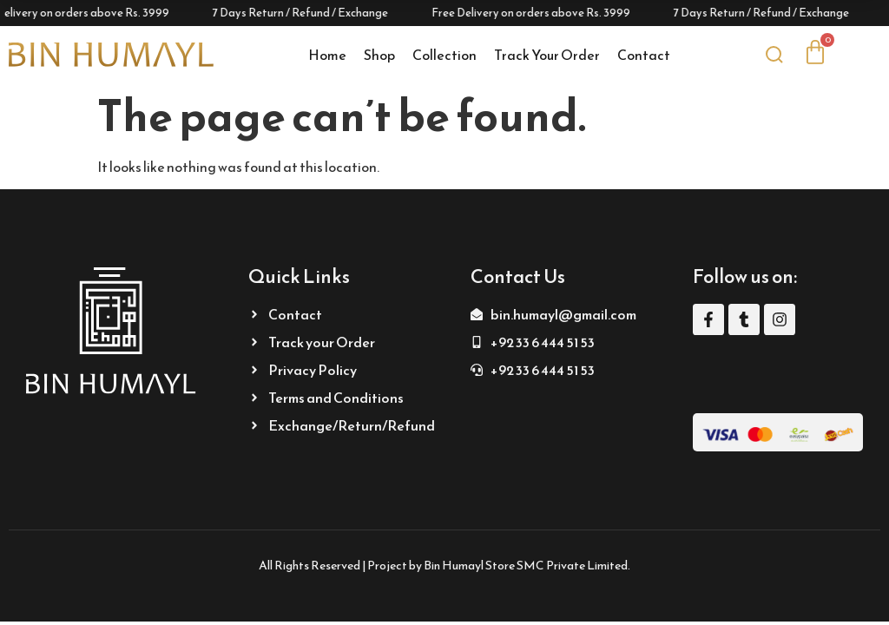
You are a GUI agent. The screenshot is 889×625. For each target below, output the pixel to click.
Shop (379, 54)
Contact (643, 54)
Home (327, 54)
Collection (444, 54)
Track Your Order (547, 54)
